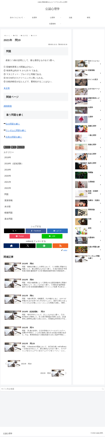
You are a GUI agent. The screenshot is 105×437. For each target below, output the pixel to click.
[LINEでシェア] (52, 236)
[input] (52, 390)
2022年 (7, 188)
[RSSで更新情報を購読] (60, 245)
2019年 (7, 170)
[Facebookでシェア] (36, 231)
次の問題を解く (13, 124)
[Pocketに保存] (19, 236)
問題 (14, 147)
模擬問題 (8, 213)
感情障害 (8, 106)
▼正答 (7, 88)
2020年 (7, 176)
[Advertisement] (89, 44)
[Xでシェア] (14, 231)
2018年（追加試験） (13, 163)
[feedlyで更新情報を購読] (44, 245)
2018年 (7, 157)
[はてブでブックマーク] (57, 231)
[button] (103, 390)
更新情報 (8, 200)
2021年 (7, 147)
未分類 (7, 206)
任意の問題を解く (14, 137)
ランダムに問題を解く (16, 130)
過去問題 (20, 147)
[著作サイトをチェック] (11, 245)
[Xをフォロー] (28, 245)
